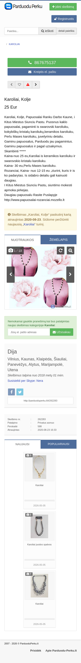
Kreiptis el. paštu (42, 72)
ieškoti (47, 31)
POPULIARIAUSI (58, 444)
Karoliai (29, 224)
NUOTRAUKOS (22, 240)
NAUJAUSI (22, 444)
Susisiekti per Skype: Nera (25, 380)
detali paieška (66, 30)
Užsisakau (61, 332)
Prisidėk (35, 650)
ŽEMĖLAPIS (58, 239)
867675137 (42, 62)
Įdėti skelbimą (63, 6)
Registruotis (64, 19)
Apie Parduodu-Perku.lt (61, 650)
